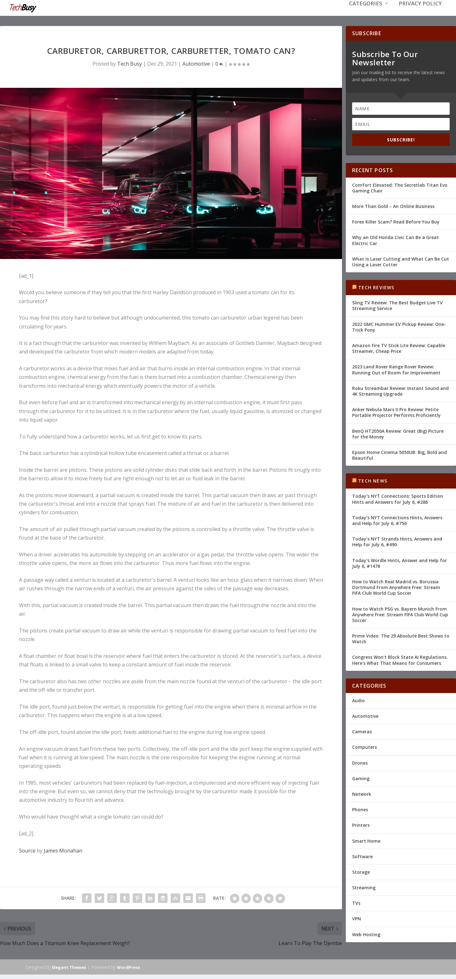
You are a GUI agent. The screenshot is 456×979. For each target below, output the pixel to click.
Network (361, 793)
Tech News (372, 480)
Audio (358, 700)
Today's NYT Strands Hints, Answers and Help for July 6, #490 (397, 541)
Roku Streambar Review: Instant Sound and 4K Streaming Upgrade (400, 390)
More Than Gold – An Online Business (393, 206)
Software (362, 856)
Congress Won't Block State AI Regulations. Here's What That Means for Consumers (400, 659)
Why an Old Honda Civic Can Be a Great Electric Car (395, 239)
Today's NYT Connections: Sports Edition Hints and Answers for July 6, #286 (397, 498)
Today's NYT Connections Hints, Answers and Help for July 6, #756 (397, 520)
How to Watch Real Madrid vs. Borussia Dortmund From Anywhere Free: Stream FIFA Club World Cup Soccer (396, 586)
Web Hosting (366, 934)
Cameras (362, 731)
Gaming (361, 778)
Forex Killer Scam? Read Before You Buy (396, 221)
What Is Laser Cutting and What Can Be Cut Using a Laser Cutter (400, 261)
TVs (356, 902)
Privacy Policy (420, 13)
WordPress (128, 966)
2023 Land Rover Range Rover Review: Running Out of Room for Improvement (396, 369)
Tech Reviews (376, 287)
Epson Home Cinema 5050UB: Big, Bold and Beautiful (399, 454)
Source (27, 849)
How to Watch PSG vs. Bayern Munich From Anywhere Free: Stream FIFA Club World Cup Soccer (400, 613)
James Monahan (63, 849)
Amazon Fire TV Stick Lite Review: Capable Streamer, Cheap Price (398, 347)
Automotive (196, 63)
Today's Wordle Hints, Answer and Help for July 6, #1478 (399, 562)
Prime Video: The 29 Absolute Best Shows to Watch (400, 638)
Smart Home (366, 840)
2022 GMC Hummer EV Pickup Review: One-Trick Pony (399, 326)
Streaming (364, 887)
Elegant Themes (69, 966)
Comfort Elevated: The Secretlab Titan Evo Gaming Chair (399, 187)
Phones (360, 809)
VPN (356, 918)
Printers (361, 824)
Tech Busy (129, 63)
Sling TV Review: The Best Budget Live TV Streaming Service (397, 305)
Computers (364, 746)
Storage (361, 871)
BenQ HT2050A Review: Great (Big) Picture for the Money (398, 433)
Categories (365, 13)
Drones (360, 762)
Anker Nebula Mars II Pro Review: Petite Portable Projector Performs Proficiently (396, 412)
